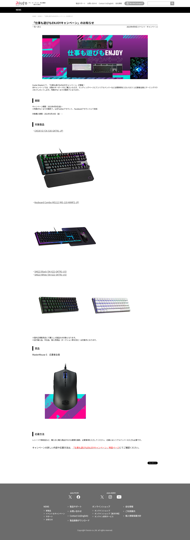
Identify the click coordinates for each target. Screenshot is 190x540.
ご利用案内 (130, 511)
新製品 (48, 511)
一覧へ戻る (36, 27)
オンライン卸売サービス (104, 516)
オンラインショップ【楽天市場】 (107, 513)
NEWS (18, 10)
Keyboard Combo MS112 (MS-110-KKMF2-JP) (56, 202)
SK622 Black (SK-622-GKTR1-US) (50, 272)
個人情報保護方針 (133, 516)
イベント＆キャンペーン (55, 513)
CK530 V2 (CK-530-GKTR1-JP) (48, 131)
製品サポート (80, 3)
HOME (34, 16)
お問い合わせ (92, 3)
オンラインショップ (102, 511)
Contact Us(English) (106, 3)
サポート (49, 516)
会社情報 (118, 3)
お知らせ (49, 519)
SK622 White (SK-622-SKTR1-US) (50, 275)
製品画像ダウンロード (80, 520)
